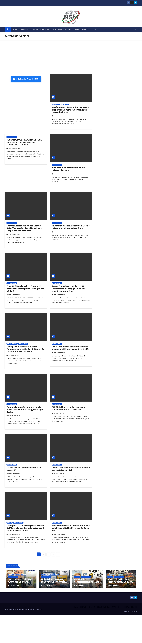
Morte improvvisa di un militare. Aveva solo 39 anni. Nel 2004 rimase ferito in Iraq (71, 528)
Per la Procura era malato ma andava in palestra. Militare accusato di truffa (70, 347)
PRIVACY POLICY (81, 29)
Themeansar (38, 609)
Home (76, 607)
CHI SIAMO (25, 29)
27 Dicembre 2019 (14, 148)
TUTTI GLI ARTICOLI (63, 104)
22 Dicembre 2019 (59, 232)
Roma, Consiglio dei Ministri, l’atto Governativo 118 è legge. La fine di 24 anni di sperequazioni (70, 288)
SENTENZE (54, 104)
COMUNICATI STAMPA (12, 343)
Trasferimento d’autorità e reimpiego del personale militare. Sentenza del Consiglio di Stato (70, 110)
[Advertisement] (71, 54)
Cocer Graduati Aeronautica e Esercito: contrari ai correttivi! (71, 468)
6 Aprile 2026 (14, 585)
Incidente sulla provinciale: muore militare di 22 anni (68, 169)
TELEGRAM (134, 611)
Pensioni (23, 574)
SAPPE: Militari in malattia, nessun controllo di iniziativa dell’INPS (69, 408)
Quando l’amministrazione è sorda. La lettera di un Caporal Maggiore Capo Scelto (25, 409)
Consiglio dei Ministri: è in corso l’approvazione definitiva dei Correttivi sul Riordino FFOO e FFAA (25, 349)
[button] (136, 29)
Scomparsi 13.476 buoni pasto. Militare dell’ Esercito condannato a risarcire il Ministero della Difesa (25, 528)
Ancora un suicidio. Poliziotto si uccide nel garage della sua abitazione (71, 227)
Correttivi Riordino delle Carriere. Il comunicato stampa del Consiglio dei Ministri (25, 288)
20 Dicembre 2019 (59, 413)
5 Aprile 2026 (113, 585)
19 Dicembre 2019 (14, 534)
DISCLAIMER (91, 607)
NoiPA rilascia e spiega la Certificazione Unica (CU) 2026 (53, 581)
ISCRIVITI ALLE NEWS (41, 29)
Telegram (126, 611)
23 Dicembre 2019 (14, 234)
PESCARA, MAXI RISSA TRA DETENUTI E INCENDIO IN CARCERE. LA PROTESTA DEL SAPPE (25, 142)
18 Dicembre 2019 (59, 534)
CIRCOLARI (10, 574)
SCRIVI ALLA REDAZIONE (62, 29)
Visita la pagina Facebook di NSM (25, 79)
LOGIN (94, 29)
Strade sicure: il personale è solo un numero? (23, 468)
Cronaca (17, 574)
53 (53, 554)
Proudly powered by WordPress (14, 609)
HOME (15, 29)
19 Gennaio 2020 (59, 116)
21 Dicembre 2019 (59, 294)
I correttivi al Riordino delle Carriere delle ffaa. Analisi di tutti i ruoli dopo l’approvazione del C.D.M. (24, 228)
